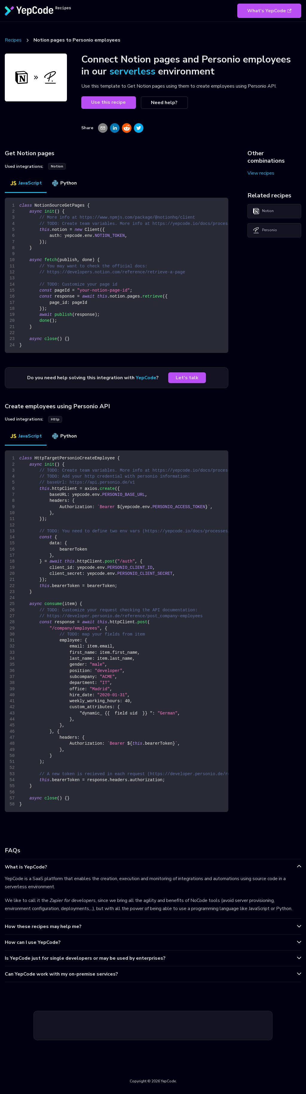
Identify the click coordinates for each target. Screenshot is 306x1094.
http (55, 419)
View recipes (260, 173)
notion (57, 166)
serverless (132, 71)
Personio (265, 230)
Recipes (13, 40)
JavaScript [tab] (26, 183)
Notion (263, 211)
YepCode (146, 377)
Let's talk (187, 377)
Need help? (164, 102)
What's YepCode (269, 10)
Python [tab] (64, 183)
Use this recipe (108, 102)
